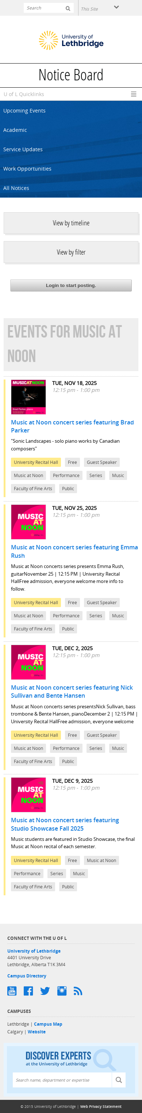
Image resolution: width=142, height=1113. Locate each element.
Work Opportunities (27, 168)
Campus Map (48, 1024)
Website (37, 1031)
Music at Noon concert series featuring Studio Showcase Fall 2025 (65, 824)
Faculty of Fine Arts (33, 488)
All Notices (16, 187)
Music (118, 475)
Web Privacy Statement (101, 1106)
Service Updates (23, 149)
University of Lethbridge (34, 951)
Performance (66, 475)
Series (95, 475)
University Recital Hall (36, 462)
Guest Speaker (102, 462)
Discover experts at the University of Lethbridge (71, 1059)
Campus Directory (26, 976)
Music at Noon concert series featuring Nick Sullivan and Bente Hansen (72, 691)
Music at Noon (28, 475)
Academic (15, 129)
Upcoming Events (24, 110)
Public (68, 488)
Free (72, 462)
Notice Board (71, 76)
